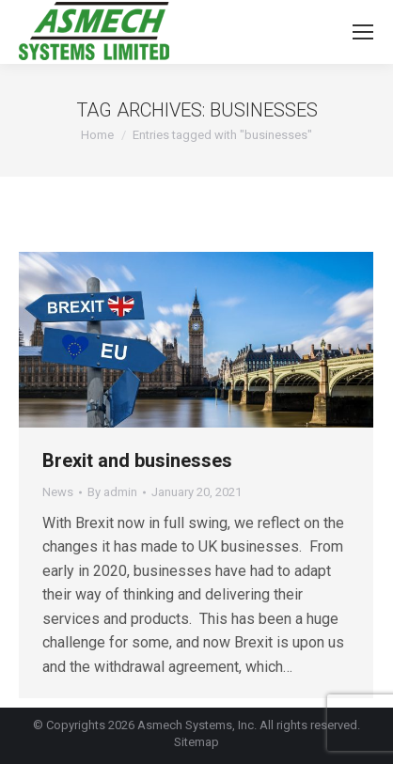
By (112, 492)
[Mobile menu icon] (363, 32)
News (57, 492)
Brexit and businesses (137, 460)
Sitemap (196, 742)
